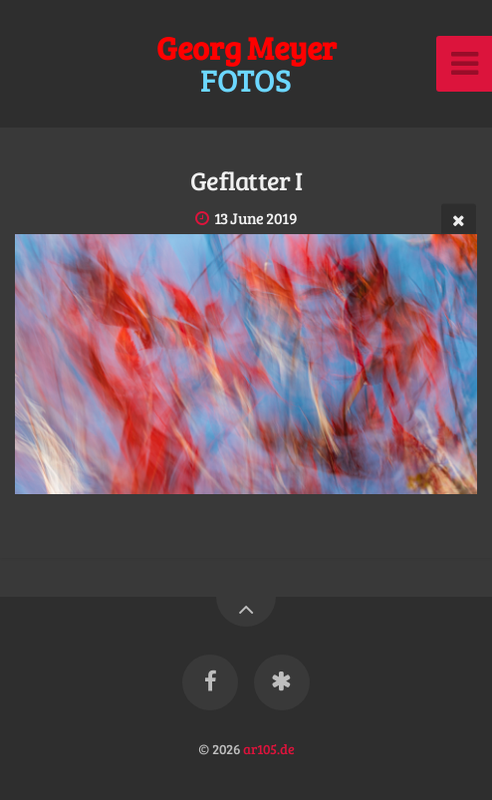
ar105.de (269, 748)
